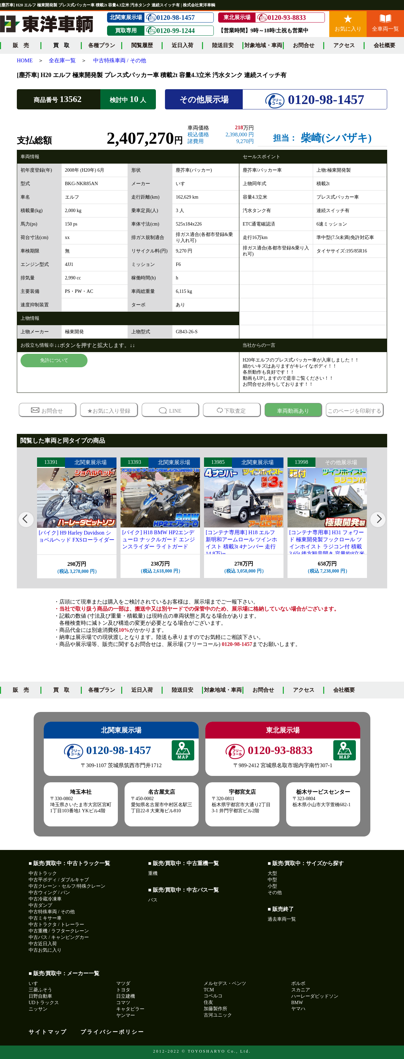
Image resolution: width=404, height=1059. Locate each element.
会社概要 (384, 45)
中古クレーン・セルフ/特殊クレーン (67, 886)
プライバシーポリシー (112, 1032)
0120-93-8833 (281, 17)
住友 (208, 1002)
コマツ (123, 1002)
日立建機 (125, 996)
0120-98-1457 (170, 17)
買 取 (61, 690)
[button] (26, 519)
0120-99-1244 (170, 30)
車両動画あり (293, 411)
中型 (272, 879)
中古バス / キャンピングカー (59, 937)
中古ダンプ (40, 905)
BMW (297, 1002)
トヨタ (123, 989)
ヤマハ (298, 1008)
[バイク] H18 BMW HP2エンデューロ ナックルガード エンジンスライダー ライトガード (158, 539)
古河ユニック (218, 1015)
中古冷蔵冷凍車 (45, 898)
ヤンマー (125, 1015)
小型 (272, 886)
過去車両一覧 (282, 919)
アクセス (344, 45)
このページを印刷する (354, 411)
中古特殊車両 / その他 (119, 60)
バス (153, 899)
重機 (153, 873)
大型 (272, 873)
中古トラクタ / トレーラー (56, 924)
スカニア (300, 989)
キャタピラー (130, 1009)
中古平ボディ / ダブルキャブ (59, 879)
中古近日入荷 (43, 943)
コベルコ (213, 995)
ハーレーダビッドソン (314, 996)
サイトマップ (48, 1032)
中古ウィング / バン (49, 892)
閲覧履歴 (142, 45)
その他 (275, 892)
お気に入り (348, 23)
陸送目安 (223, 45)
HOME (25, 60)
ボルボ (298, 983)
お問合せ (303, 45)
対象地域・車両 (263, 45)
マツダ (123, 983)
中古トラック (43, 873)
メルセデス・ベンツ (225, 983)
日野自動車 (40, 996)
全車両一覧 (385, 23)
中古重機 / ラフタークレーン (59, 930)
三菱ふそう (40, 989)
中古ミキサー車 (45, 918)
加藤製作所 (215, 1008)
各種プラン (101, 45)
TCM (209, 989)
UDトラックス (44, 1002)
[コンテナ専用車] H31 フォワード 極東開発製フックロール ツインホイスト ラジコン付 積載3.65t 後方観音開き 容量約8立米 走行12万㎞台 (327, 546)
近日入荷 (182, 45)
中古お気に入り (45, 950)
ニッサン (38, 1009)
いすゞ (36, 983)
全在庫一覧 (62, 60)
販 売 (21, 45)
